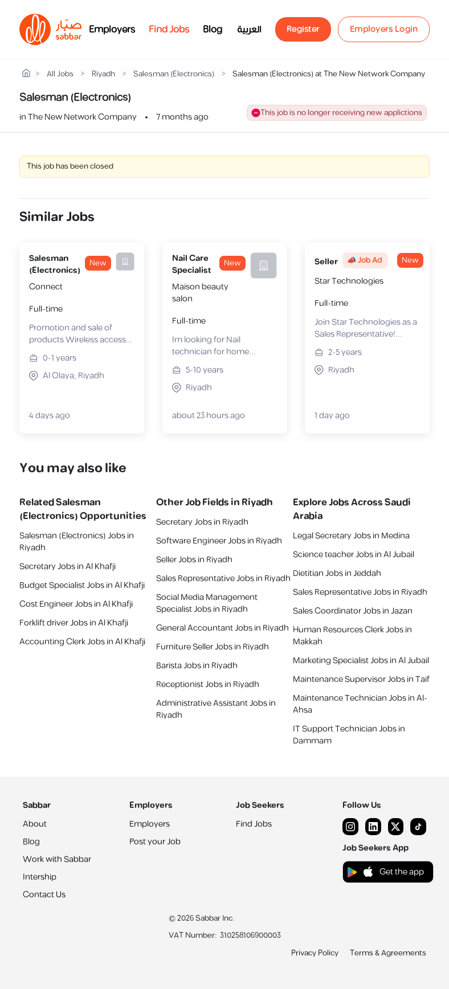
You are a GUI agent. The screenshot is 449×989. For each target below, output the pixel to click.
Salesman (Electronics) (173, 74)
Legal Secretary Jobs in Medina (351, 535)
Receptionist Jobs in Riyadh (207, 684)
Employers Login (384, 29)
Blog (212, 29)
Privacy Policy (314, 953)
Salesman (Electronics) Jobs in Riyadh (76, 541)
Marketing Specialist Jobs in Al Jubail (361, 660)
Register (303, 29)
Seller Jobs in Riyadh (194, 559)
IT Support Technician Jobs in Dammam (349, 734)
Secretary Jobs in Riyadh (202, 522)
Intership (39, 877)
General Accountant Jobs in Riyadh (222, 628)
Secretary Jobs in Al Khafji (67, 566)
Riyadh (103, 74)
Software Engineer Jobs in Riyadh (219, 540)
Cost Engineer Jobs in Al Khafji (76, 604)
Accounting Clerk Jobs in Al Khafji (82, 641)
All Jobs (60, 74)
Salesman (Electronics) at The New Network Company (328, 74)
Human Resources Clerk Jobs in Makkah (352, 635)
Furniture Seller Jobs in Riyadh (212, 646)
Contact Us (44, 895)
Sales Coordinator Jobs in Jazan (353, 611)
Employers (112, 29)
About (35, 824)
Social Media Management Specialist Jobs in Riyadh (207, 603)
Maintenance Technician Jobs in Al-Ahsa (360, 704)
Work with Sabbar (57, 859)
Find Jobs (169, 29)
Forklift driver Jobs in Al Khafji (73, 623)
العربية (249, 29)
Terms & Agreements (388, 953)
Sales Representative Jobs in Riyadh (223, 578)
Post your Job (155, 842)
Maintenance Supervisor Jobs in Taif (361, 679)
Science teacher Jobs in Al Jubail (353, 554)
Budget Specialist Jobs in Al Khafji (82, 585)
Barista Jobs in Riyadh (197, 665)
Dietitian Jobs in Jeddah (337, 573)
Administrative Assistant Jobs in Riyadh (216, 709)
